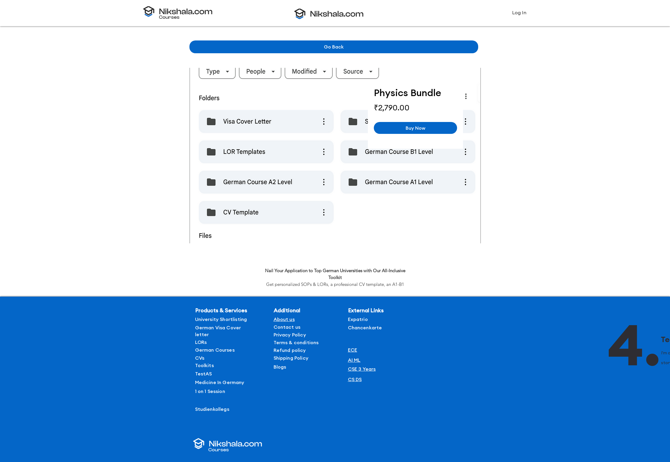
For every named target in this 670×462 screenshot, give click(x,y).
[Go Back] (333, 46)
